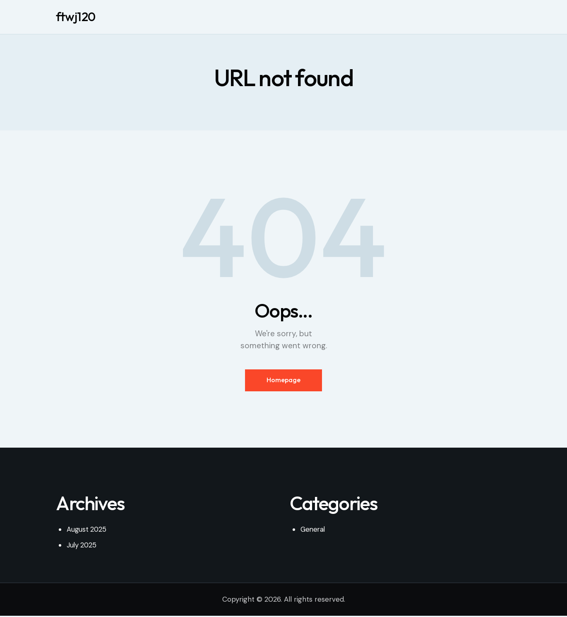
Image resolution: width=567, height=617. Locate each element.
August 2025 (87, 530)
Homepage (283, 380)
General (313, 530)
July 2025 (82, 546)
